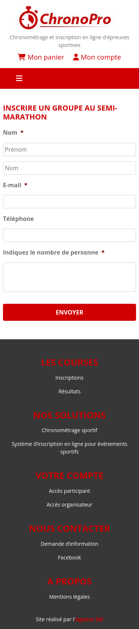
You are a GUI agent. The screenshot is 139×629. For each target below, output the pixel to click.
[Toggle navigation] (69, 78)
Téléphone (18, 219)
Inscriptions (70, 377)
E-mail (15, 185)
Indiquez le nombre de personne (54, 252)
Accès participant (69, 490)
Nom (13, 133)
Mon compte (97, 56)
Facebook (69, 557)
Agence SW (89, 619)
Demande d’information (70, 543)
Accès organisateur (70, 504)
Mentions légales (69, 596)
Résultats (70, 391)
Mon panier (41, 56)
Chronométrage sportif (69, 430)
